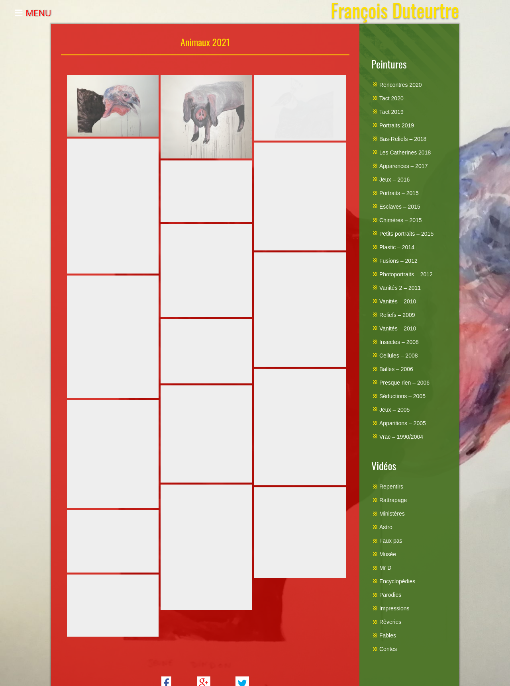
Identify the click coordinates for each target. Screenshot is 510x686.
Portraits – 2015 (399, 193)
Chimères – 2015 (400, 220)
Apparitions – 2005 (402, 423)
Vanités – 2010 (397, 301)
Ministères (392, 513)
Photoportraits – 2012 (406, 274)
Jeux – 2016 (394, 179)
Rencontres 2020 (400, 85)
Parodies (390, 595)
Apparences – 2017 (403, 166)
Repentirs (391, 486)
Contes (388, 649)
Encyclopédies (397, 581)
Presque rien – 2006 (404, 382)
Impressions (394, 608)
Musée (387, 554)
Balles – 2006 (396, 369)
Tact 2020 (391, 98)
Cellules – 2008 (398, 355)
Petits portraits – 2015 (406, 234)
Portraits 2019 (396, 125)
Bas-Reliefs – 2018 (402, 139)
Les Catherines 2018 (405, 152)
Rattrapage (393, 500)
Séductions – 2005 (402, 396)
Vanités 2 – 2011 (400, 288)
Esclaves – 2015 (399, 206)
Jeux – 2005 (394, 410)
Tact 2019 (391, 112)
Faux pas (390, 540)
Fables (387, 635)
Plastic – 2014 (396, 247)
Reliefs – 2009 (397, 315)
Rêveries (390, 622)
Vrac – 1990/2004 (401, 437)
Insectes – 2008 (399, 342)
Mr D (385, 568)
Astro (385, 527)
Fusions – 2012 (398, 261)
